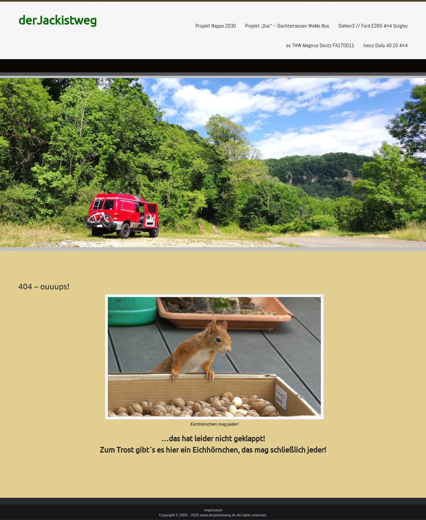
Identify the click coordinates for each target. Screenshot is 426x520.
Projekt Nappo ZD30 (216, 25)
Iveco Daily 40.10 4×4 (385, 45)
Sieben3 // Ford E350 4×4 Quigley (373, 25)
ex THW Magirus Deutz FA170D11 (320, 45)
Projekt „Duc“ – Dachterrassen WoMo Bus (287, 25)
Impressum (213, 510)
